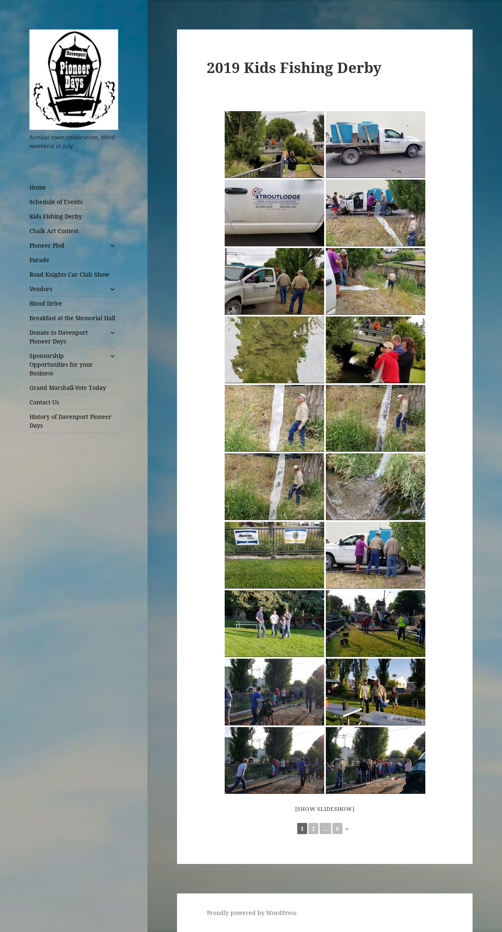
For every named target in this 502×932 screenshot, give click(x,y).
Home (37, 187)
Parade (39, 260)
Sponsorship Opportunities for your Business (61, 364)
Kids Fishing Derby (55, 216)
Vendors (40, 289)
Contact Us (44, 402)
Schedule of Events (55, 202)
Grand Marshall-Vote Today (67, 388)
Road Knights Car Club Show (69, 274)
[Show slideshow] (325, 809)
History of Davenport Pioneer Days (70, 421)
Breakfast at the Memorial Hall (72, 318)
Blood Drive (45, 303)
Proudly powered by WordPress (251, 913)
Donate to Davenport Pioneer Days (58, 337)
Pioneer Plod (47, 245)
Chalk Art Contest (53, 231)
